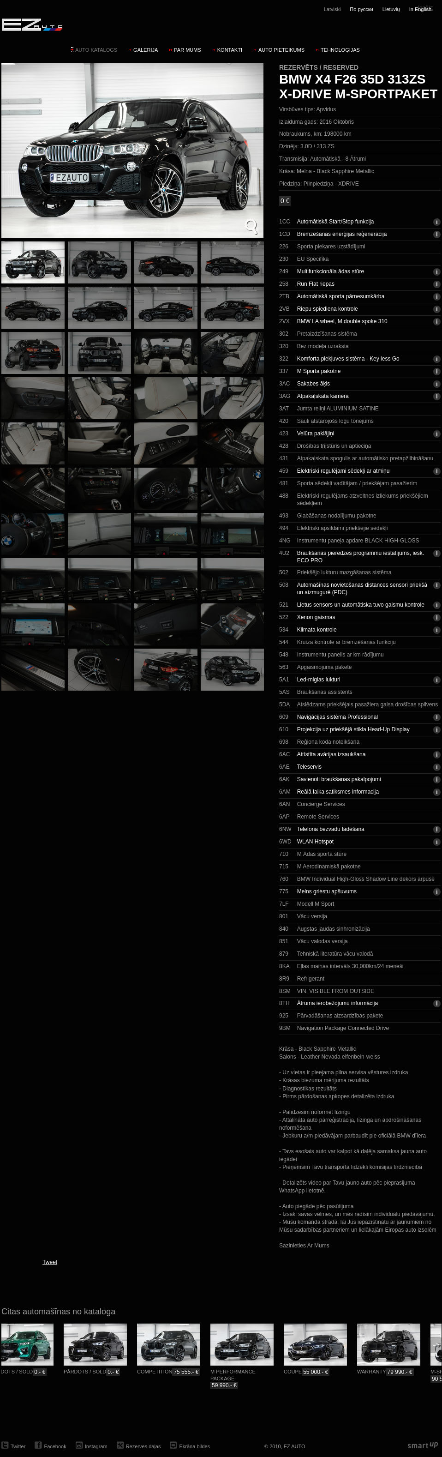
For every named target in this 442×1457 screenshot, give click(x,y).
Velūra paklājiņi (315, 433)
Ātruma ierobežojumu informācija (337, 1003)
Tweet (49, 1262)
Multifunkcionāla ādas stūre (330, 271)
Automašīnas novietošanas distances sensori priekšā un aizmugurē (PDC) (362, 589)
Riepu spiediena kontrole (327, 309)
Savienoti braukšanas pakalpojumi (339, 779)
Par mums (187, 50)
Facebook (55, 1446)
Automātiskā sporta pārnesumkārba (340, 296)
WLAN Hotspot (315, 841)
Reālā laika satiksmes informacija (338, 792)
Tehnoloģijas (340, 50)
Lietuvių (391, 9)
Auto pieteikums (281, 50)
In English (420, 9)
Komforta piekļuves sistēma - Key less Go (348, 358)
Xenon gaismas (316, 617)
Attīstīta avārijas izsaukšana (331, 754)
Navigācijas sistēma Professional (337, 717)
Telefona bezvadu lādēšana (330, 829)
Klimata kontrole (317, 629)
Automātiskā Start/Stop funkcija (335, 221)
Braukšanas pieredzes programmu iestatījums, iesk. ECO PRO (360, 557)
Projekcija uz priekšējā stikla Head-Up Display (353, 729)
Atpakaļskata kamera (323, 396)
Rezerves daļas (143, 1446)
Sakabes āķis (313, 383)
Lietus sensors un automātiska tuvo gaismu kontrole (360, 605)
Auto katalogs (96, 50)
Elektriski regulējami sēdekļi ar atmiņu (343, 471)
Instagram (96, 1446)
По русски (361, 9)
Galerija (145, 50)
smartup (423, 1445)
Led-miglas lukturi (318, 679)
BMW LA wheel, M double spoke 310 (342, 321)
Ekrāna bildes (194, 1446)
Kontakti (229, 50)
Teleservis (309, 767)
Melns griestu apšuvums (327, 891)
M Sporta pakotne (319, 371)
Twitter (18, 1446)
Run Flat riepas (315, 284)
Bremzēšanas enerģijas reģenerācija (342, 234)
